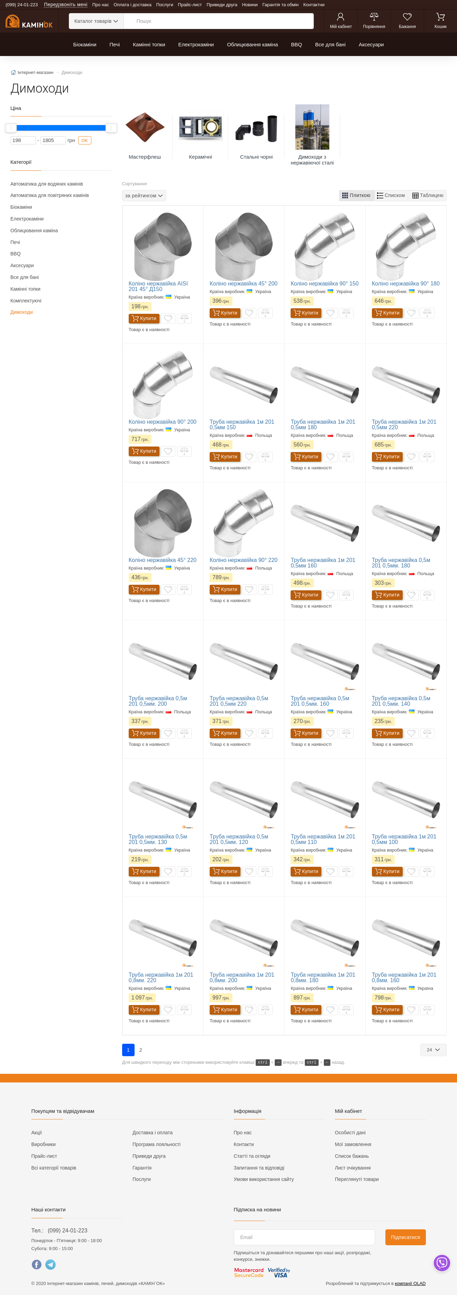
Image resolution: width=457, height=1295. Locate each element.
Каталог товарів (92, 21)
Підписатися (405, 1237)
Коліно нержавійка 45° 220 (162, 560)
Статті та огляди (252, 1156)
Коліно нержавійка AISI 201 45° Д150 (158, 286)
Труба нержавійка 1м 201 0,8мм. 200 (242, 977)
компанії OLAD (410, 1283)
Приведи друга (222, 4)
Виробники (43, 1144)
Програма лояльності (156, 1144)
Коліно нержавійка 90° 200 (162, 422)
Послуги (164, 4)
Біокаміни (85, 44)
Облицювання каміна (252, 44)
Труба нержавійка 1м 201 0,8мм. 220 (161, 977)
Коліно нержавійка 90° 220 (243, 560)
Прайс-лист (190, 4)
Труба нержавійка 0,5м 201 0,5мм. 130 (158, 839)
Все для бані (330, 44)
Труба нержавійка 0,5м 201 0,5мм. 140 (401, 701)
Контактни (314, 4)
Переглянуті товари (357, 1179)
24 (430, 1049)
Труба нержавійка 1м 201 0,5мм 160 (323, 563)
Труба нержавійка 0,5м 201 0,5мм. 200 (158, 701)
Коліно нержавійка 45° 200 (243, 284)
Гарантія (142, 1168)
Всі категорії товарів (53, 1168)
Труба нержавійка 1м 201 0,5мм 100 (404, 839)
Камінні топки (149, 44)
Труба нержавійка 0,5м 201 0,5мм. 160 (320, 701)
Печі (115, 44)
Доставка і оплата (152, 1132)
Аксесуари (371, 44)
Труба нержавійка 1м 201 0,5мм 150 (242, 424)
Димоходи (21, 312)
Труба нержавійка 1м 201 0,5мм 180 (323, 424)
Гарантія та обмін (281, 4)
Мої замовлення (353, 1144)
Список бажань (352, 1156)
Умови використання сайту (264, 1179)
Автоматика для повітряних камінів (49, 195)
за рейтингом (140, 195)
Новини (250, 4)
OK (85, 140)
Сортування (134, 183)
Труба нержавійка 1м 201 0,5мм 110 (323, 839)
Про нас (100, 4)
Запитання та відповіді (259, 1168)
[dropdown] (441, 1263)
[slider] (11, 128)
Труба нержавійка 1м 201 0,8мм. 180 (323, 977)
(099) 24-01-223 (68, 1230)
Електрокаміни (196, 44)
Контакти (244, 1144)
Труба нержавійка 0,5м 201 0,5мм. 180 (401, 563)
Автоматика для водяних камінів (46, 184)
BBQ (296, 44)
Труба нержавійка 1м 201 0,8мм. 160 (404, 977)
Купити (144, 319)
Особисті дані (350, 1132)
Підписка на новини (257, 1209)
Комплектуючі (26, 300)
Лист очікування (353, 1168)
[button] (357, 195)
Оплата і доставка (133, 4)
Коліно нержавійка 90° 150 (324, 284)
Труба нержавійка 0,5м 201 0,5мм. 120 (239, 839)
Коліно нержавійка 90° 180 (406, 284)
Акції (36, 1132)
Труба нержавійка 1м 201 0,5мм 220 (404, 424)
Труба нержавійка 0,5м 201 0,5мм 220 (239, 701)
